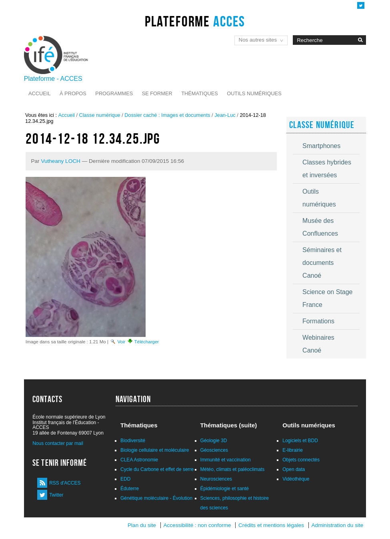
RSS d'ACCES (64, 483)
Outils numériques (254, 93)
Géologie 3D (213, 440)
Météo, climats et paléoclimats (232, 469)
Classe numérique (99, 115)
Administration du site (337, 525)
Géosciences (214, 450)
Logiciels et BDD (300, 440)
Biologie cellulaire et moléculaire (154, 450)
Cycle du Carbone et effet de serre (157, 469)
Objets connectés (301, 460)
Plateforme (195, 21)
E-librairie (292, 450)
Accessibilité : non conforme (197, 525)
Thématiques (199, 93)
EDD (125, 479)
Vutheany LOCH (60, 161)
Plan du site (142, 525)
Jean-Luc (225, 115)
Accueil (39, 93)
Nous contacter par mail (57, 443)
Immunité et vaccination (225, 460)
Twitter (56, 495)
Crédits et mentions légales (271, 525)
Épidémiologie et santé (224, 488)
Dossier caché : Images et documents (167, 115)
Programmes (114, 93)
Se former (157, 93)
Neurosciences (216, 479)
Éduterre (129, 488)
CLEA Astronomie (139, 460)
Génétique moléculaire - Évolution (156, 498)
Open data (293, 469)
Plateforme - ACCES (53, 78)
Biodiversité (132, 440)
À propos (73, 93)
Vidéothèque (295, 479)
